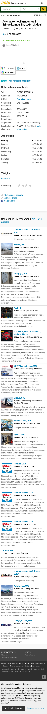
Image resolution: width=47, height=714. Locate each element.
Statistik (28, 666)
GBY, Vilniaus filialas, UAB (25, 366)
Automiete (5, 178)
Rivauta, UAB (20, 464)
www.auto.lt (15, 669)
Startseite (4, 655)
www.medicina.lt (7, 671)
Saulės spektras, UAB (14, 664)
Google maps (7, 68)
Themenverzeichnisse (9, 658)
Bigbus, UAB (19, 398)
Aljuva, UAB (19, 434)
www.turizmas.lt (26, 669)
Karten (28, 652)
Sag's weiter (8, 201)
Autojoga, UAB (20, 273)
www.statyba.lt (39, 669)
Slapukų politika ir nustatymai (13, 666)
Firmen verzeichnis (19, 3)
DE (43, 3)
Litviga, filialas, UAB (23, 620)
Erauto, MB (8, 550)
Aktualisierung (9, 198)
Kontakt (26, 664)
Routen (32, 655)
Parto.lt (17, 308)
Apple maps (7, 72)
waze (21, 68)
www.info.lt (5, 669)
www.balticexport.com (22, 671)
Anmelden (36, 666)
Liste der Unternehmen (10, 15)
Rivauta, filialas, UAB (23, 493)
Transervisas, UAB (22, 420)
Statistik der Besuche (12, 195)
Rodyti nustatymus (35, 708)
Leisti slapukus (13, 708)
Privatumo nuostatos (38, 664)
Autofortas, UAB (21, 586)
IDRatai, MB (19, 244)
